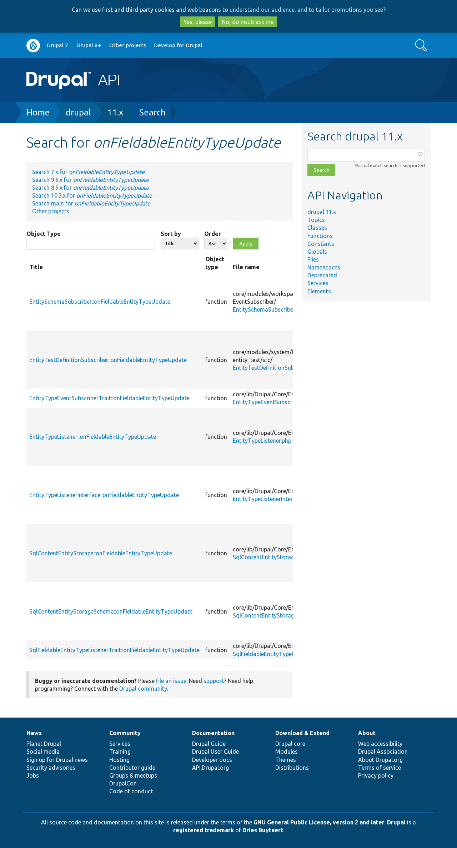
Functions (320, 236)
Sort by (171, 233)
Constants (320, 243)
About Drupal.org (380, 760)
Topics (316, 220)
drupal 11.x (321, 212)
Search (152, 112)
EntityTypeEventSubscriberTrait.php (279, 402)
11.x (115, 112)
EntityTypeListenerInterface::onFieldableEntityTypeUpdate (104, 495)
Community (125, 733)
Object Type (43, 233)
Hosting (119, 760)
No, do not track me (247, 22)
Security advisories (50, 767)
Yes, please (198, 22)
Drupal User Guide (215, 751)
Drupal (396, 822)
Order (212, 233)
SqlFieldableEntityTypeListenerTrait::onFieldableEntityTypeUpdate (114, 650)
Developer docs (212, 760)
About (367, 733)
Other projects (127, 45)
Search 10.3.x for (92, 195)
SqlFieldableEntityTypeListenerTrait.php (284, 654)
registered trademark (203, 830)
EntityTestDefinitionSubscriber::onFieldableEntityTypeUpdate (108, 360)
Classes (317, 227)
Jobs (32, 775)
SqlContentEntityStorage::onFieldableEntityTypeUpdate (100, 553)
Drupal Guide (209, 743)
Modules (286, 751)
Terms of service (379, 767)
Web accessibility (380, 743)
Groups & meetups (133, 775)
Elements (319, 291)
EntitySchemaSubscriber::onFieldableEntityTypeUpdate (99, 301)
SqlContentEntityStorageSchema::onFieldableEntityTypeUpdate (110, 611)
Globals (317, 251)
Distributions (292, 767)
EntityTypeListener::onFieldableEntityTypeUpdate (92, 436)
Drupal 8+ (88, 45)
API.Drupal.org (210, 767)
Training (120, 751)
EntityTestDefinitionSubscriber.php (277, 368)
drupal (78, 112)
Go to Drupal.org (33, 45)
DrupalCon (123, 783)
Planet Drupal (43, 743)
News (34, 733)
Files (313, 259)
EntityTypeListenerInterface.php (274, 499)
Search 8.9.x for (90, 187)
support (214, 681)
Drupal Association (383, 751)
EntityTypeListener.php (262, 440)
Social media (43, 751)
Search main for (91, 203)
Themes (285, 760)
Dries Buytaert (262, 830)
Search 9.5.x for (90, 180)
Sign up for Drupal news (57, 760)
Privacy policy (375, 775)
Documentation (213, 733)
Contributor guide (132, 767)
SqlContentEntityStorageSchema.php (280, 615)
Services (317, 283)
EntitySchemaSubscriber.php (269, 309)
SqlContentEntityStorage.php (270, 557)
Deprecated (322, 275)
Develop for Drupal (178, 45)
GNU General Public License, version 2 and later (319, 822)
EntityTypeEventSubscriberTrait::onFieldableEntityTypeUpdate (109, 398)
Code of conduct (131, 791)
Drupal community (143, 688)
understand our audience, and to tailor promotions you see (306, 9)
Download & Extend (302, 733)
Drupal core (290, 743)
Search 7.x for (88, 172)
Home (38, 112)
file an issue (171, 681)
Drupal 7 (57, 45)
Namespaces (323, 267)
